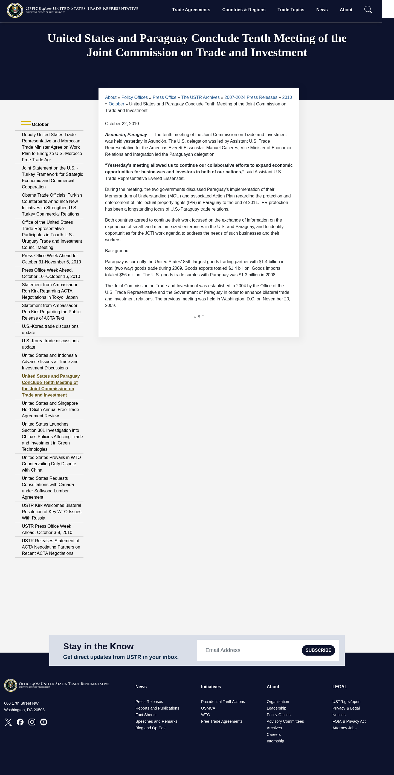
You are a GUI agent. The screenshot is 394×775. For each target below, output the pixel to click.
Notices (339, 715)
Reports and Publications (157, 708)
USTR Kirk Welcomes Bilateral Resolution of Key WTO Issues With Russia (52, 511)
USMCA (208, 708)
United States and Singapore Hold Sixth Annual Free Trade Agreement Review (50, 409)
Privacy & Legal (346, 708)
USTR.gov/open (346, 701)
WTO (205, 715)
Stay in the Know (98, 646)
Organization (278, 701)
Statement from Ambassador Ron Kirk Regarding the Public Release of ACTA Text (51, 311)
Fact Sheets (146, 715)
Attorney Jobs (344, 728)
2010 (287, 97)
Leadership (276, 708)
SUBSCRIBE (318, 650)
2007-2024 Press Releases (251, 97)
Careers (274, 734)
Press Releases (149, 701)
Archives (274, 728)
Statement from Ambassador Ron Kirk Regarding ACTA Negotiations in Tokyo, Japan (50, 291)
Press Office (164, 97)
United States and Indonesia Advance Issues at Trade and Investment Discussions (50, 361)
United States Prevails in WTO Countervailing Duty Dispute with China (51, 463)
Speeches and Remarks (156, 721)
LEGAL (339, 686)
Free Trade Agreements (221, 721)
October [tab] (35, 124)
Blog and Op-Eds (150, 728)
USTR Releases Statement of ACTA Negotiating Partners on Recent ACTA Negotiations (51, 547)
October (116, 104)
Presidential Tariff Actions (223, 701)
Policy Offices (134, 97)
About (351, 9)
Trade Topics (296, 9)
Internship (275, 741)
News (327, 9)
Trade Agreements (197, 9)
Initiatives (211, 686)
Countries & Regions (249, 9)
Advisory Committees (285, 721)
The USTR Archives (200, 97)
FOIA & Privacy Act (349, 721)
